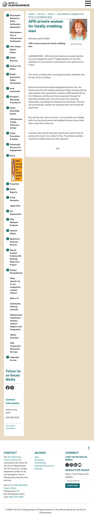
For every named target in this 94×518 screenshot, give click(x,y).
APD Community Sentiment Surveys (15, 347)
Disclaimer (39, 460)
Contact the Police (15, 67)
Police (41, 14)
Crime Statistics (14, 199)
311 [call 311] (9, 485)
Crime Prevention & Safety (15, 136)
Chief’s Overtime (14, 336)
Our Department (15, 212)
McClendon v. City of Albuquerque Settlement (16, 36)
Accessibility (40, 463)
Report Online (10, 488)
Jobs (37, 457)
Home (31, 14)
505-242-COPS (16, 497)
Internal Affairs (13, 232)
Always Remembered (16, 271)
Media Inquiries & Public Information (15, 78)
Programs (14, 184)
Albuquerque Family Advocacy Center (16, 123)
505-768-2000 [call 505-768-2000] (21, 485)
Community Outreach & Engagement (16, 147)
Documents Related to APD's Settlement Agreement (15, 21)
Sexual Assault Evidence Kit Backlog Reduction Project (15, 257)
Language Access (14, 358)
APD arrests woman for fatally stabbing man (17, 170)
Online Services (14, 59)
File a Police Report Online (15, 49)
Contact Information (12, 401)
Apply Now (15, 206)
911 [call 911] (18, 491)
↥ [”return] (88, 448)
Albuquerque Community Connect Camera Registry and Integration (16, 322)
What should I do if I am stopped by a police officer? (15, 285)
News (51, 14)
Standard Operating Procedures (15, 100)
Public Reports (13, 190)
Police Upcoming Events (14, 111)
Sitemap (38, 468)
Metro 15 (14, 298)
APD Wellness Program (14, 222)
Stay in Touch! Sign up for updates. (77, 475)
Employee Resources (44, 466)
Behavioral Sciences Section (15, 242)
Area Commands (15, 90)
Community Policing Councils (15, 307)
